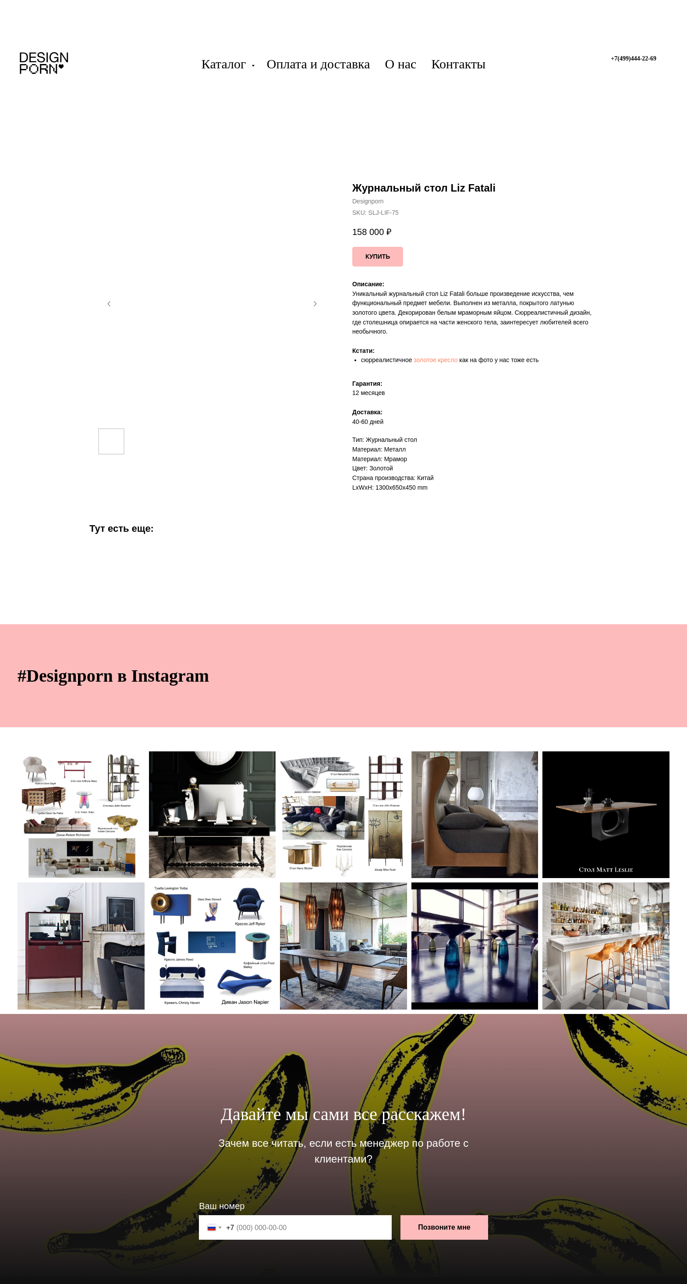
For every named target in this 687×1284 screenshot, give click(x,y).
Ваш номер (221, 1206)
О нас (401, 64)
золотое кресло (435, 359)
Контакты (458, 64)
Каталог (225, 64)
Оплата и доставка (318, 64)
